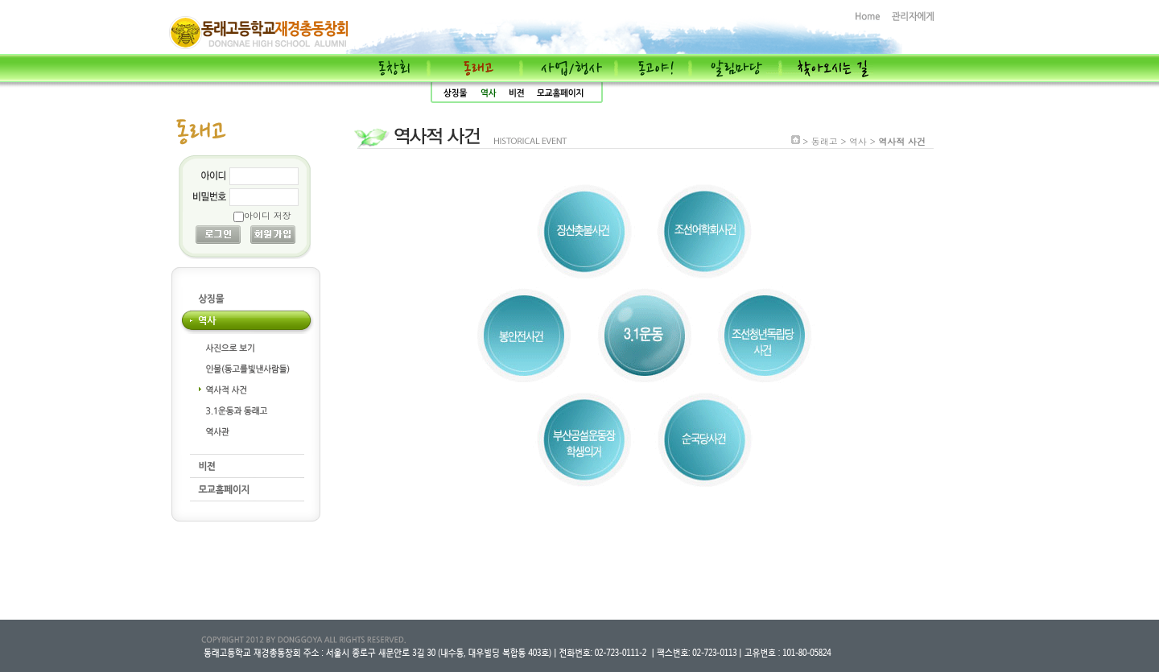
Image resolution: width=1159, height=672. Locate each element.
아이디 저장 (267, 215)
